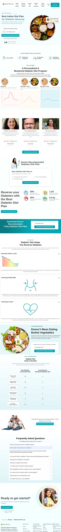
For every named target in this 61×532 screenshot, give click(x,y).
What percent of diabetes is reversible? (19, 459)
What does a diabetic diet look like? (19, 462)
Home (10, 519)
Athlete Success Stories (43, 5)
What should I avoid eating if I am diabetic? (20, 447)
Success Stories (26, 531)
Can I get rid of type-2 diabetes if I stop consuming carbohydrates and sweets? (29, 456)
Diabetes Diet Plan (30, 5)
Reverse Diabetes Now (55, 5)
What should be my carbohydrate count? (20, 475)
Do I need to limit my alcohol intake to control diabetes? (23, 472)
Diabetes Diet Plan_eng (19, 519)
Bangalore (45, 531)
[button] (30, 149)
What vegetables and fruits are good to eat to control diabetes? (25, 469)
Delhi (44, 527)
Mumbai (45, 529)
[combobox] (4, 32)
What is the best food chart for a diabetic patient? (22, 444)
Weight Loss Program (17, 5)
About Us (48, 5)
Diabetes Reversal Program (23, 5)
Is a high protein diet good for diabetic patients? (21, 466)
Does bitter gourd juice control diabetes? (20, 478)
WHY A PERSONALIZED (30, 356)
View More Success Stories (30, 152)
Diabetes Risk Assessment (36, 5)
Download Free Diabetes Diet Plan (11, 35)
